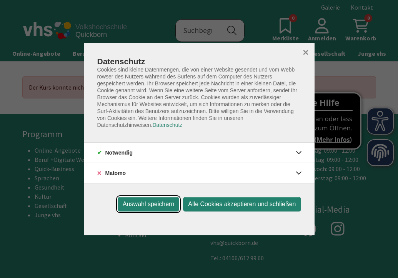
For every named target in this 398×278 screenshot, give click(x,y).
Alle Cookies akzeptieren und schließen (242, 204)
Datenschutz (167, 125)
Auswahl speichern (148, 204)
